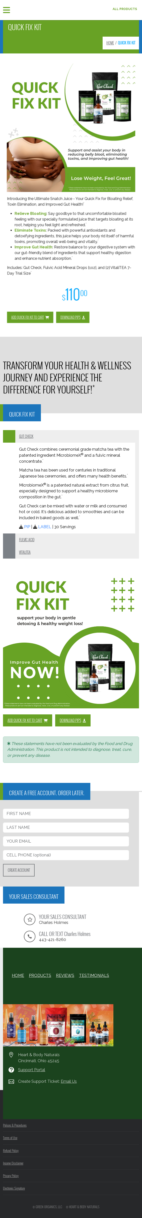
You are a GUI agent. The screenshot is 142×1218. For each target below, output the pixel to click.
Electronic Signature (14, 1188)
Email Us (69, 1081)
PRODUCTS (40, 975)
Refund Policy (11, 1150)
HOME (110, 42)
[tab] (71, 436)
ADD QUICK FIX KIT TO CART (54, 283)
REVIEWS (65, 975)
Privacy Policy (11, 1175)
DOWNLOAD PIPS (72, 283)
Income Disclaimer (13, 1163)
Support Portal (31, 1069)
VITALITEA (25, 552)
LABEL (44, 526)
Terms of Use (10, 1137)
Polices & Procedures (15, 1125)
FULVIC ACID (26, 539)
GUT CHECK (26, 436)
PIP (27, 526)
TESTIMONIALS (94, 975)
